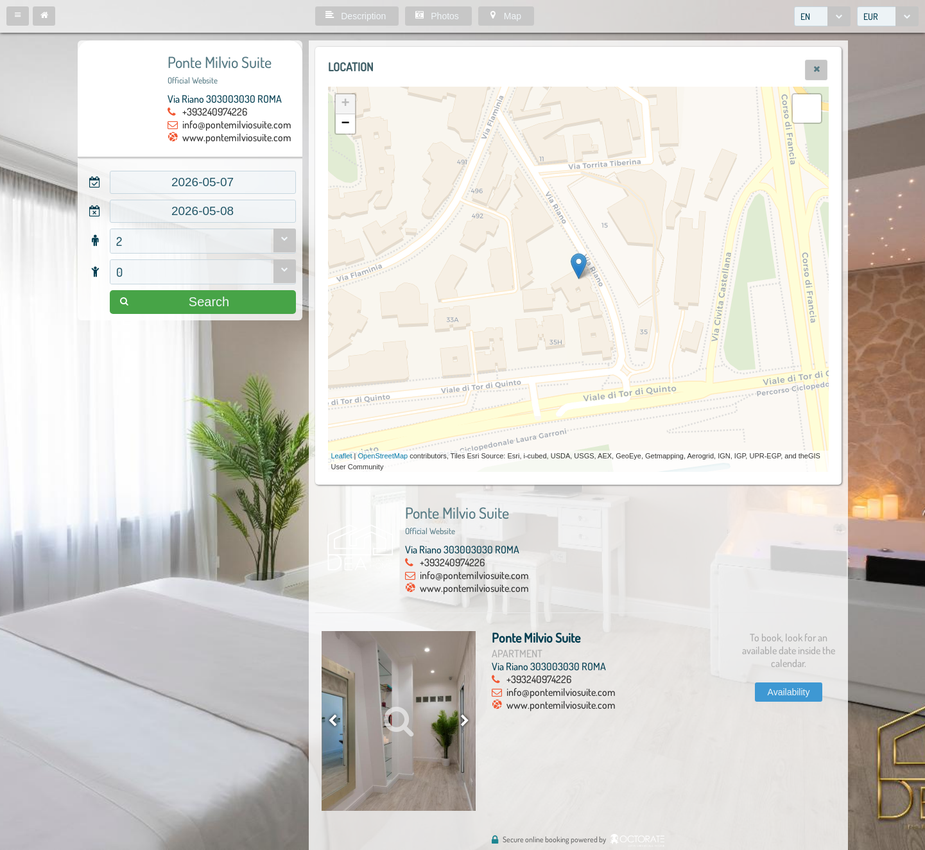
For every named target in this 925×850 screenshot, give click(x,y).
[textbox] (203, 182)
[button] (17, 16)
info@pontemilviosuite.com (236, 124)
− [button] (345, 124)
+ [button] (345, 104)
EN (805, 16)
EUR (870, 16)
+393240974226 (214, 111)
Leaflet (341, 456)
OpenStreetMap (383, 456)
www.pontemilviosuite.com (236, 137)
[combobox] (822, 16)
